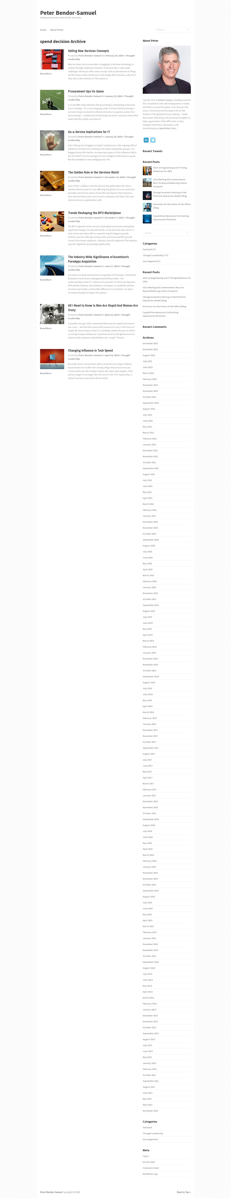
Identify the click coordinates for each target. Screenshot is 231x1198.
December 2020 (150, 521)
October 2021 (149, 462)
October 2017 (149, 741)
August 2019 (149, 611)
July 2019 (147, 617)
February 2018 (150, 718)
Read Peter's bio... (168, 128)
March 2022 (148, 432)
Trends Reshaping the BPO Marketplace (94, 213)
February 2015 (150, 932)
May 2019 (147, 628)
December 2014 (150, 944)
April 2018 (147, 706)
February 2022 (150, 438)
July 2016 (147, 831)
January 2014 (149, 1009)
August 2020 (149, 545)
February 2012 (150, 1069)
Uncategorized (150, 261)
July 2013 (147, 1045)
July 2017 (147, 759)
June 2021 (148, 486)
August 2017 (149, 753)
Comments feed (151, 1167)
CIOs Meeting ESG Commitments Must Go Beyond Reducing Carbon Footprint (170, 183)
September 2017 (151, 747)
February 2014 (150, 1003)
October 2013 (149, 1027)
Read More (45, 73)
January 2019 (149, 652)
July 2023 (147, 361)
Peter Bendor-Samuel (68, 12)
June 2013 (148, 1051)
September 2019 (151, 605)
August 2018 (149, 682)
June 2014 (148, 979)
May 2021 (147, 492)
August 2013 (149, 1039)
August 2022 (149, 408)
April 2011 (147, 1104)
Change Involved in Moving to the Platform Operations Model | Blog (170, 194)
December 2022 (150, 385)
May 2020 (147, 563)
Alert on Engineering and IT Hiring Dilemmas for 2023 (170, 169)
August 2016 (149, 825)
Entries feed (149, 1162)
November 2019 (150, 593)
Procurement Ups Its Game (86, 91)
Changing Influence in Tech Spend (90, 350)
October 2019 (149, 599)
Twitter (152, 140)
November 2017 (150, 736)
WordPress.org (150, 1173)
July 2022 (147, 414)
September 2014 (151, 962)
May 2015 (147, 914)
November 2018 (150, 664)
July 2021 (147, 480)
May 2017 (147, 771)
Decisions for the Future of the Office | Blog (171, 206)
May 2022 (147, 426)
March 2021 (148, 504)
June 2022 (148, 420)
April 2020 (147, 569)
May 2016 (147, 843)
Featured (147, 249)
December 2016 (150, 801)
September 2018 (151, 676)
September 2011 (151, 1081)
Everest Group (165, 100)
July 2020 (147, 551)
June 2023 (148, 367)
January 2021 (149, 515)
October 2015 (149, 884)
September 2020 (151, 539)
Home (43, 29)
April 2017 (147, 777)
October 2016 (149, 813)
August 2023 (149, 355)
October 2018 (149, 670)
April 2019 (147, 634)
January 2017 (149, 795)
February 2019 (150, 646)
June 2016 (148, 837)
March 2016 (148, 854)
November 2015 (150, 878)
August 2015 (149, 896)
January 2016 (149, 866)
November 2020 (150, 527)
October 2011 (149, 1075)
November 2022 (150, 391)
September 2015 (151, 890)
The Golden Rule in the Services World (93, 172)
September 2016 (151, 819)
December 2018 (150, 658)
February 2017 (150, 789)
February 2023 (150, 379)
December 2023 (150, 343)
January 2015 (149, 938)
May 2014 (147, 985)
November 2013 (150, 1021)
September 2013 (151, 1033)
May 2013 (147, 1057)
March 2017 (148, 783)
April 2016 (147, 849)
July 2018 (147, 688)
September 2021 (151, 468)
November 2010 (150, 1110)
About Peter (56, 29)
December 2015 (150, 872)
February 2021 (150, 509)
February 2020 (150, 581)
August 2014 (149, 968)
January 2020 (149, 587)
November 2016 (150, 807)
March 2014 (148, 997)
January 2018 (149, 724)
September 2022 (151, 402)
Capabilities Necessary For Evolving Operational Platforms (171, 217)
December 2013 (150, 1015)
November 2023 (150, 349)
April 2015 (147, 920)
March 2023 (148, 373)
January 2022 (149, 444)
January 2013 (149, 1063)
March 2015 (148, 926)
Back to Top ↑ (184, 1192)
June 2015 (148, 908)
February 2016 (150, 860)
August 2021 (149, 474)
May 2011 (147, 1098)
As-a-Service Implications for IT (89, 132)
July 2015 (147, 902)
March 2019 (148, 640)
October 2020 (149, 533)
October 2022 (149, 396)
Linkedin (146, 140)
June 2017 (148, 765)
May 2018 (147, 700)
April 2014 (147, 991)
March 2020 (148, 575)
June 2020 (148, 557)
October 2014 (149, 956)
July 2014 (147, 973)
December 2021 (150, 450)
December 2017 (150, 730)
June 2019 (148, 623)
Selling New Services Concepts (88, 51)
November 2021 (150, 456)
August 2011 (149, 1086)
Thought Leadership (153, 255)
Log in (146, 1156)
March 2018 (148, 712)
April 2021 (147, 498)
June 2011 (148, 1092)
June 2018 (148, 694)
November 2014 (150, 950)
